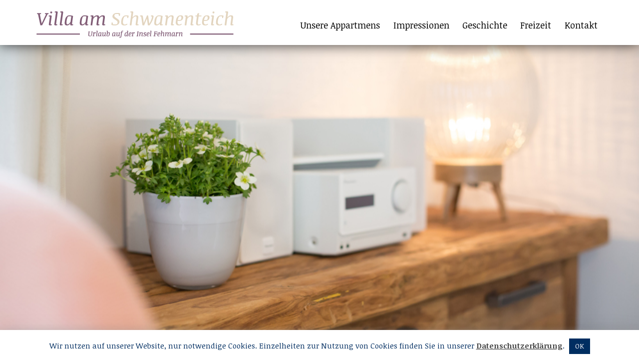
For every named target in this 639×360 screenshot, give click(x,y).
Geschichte (484, 25)
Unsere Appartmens (340, 25)
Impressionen (421, 25)
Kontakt (581, 25)
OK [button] (579, 346)
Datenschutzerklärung (519, 345)
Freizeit (535, 25)
